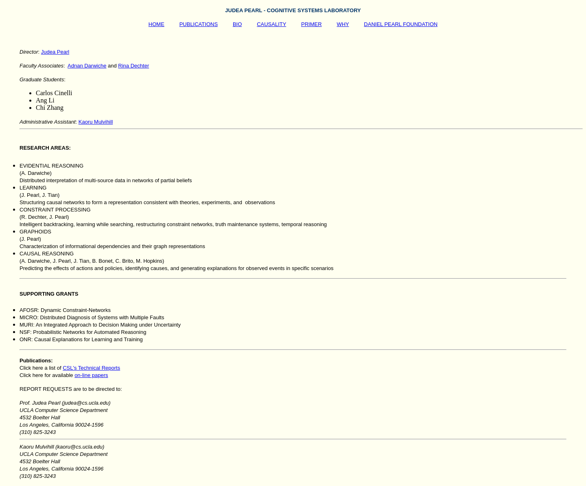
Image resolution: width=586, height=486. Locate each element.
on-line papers (91, 375)
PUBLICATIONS (198, 24)
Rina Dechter (133, 66)
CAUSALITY (271, 24)
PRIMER (311, 24)
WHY (343, 24)
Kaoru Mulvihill (96, 122)
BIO (237, 24)
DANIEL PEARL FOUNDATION (400, 24)
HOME (156, 24)
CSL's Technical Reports (91, 368)
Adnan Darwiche (87, 66)
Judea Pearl (55, 52)
